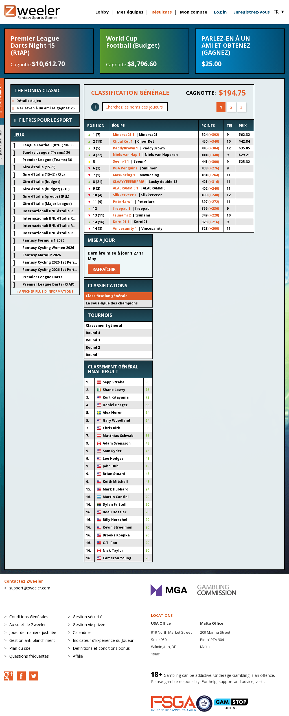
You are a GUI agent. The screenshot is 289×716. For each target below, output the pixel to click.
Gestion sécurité (87, 616)
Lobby (102, 12)
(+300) (213, 161)
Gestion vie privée (89, 624)
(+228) (213, 215)
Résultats (162, 12)
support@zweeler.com (29, 588)
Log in (220, 12)
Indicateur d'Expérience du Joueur (103, 640)
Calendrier (82, 632)
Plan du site (19, 648)
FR (279, 12)
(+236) (213, 208)
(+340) (213, 141)
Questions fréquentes (29, 656)
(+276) (213, 168)
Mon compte (193, 12)
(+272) (213, 201)
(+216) (213, 222)
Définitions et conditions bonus (101, 648)
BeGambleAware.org (170, 687)
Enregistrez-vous (251, 12)
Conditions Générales (28, 616)
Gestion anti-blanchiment (32, 640)
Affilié (78, 656)
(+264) (213, 175)
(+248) (213, 195)
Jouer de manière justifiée (32, 632)
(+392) (213, 134)
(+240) (213, 188)
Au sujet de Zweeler (27, 624)
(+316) (213, 181)
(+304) (213, 148)
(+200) (213, 228)
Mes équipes (130, 12)
